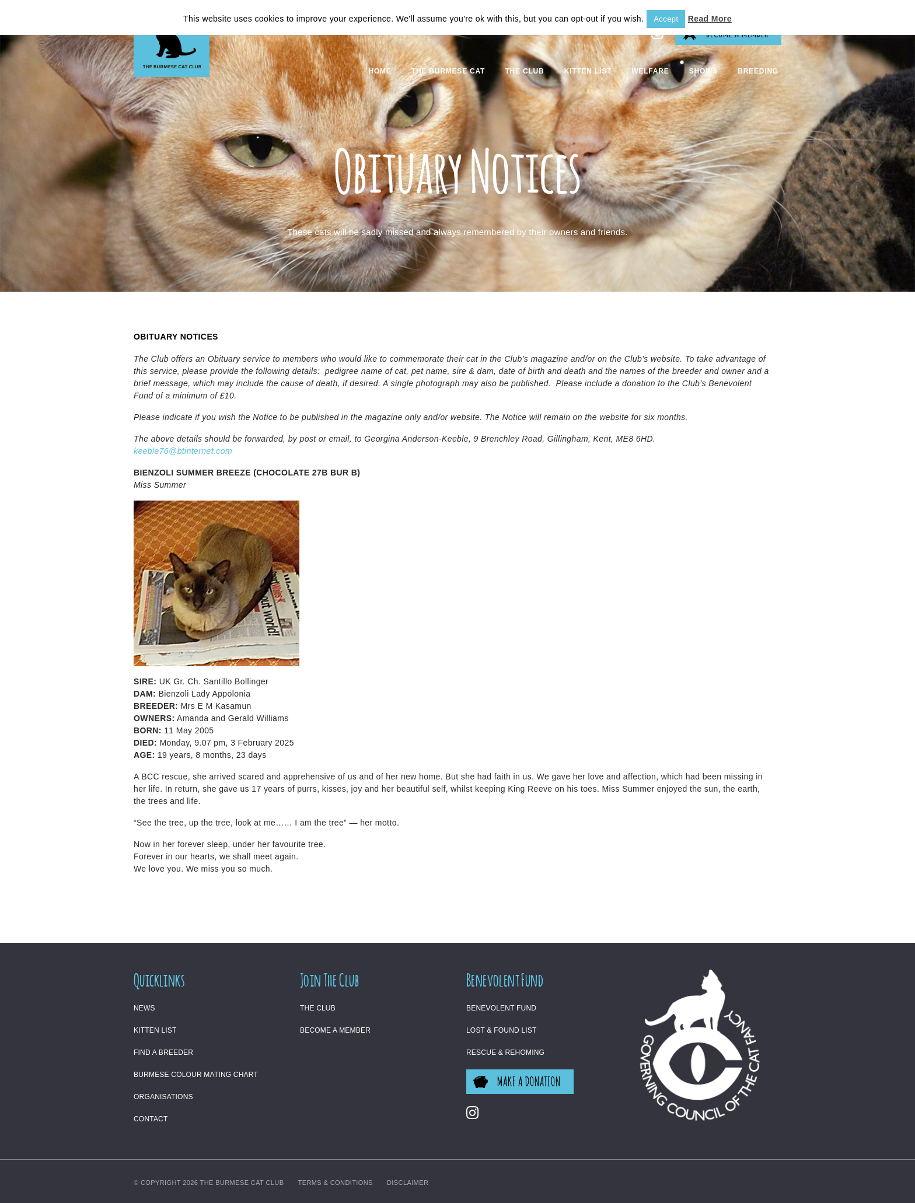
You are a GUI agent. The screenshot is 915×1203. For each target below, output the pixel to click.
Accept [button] (666, 19)
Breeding (758, 71)
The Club (524, 71)
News (144, 1008)
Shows (703, 71)
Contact (151, 1119)
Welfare (650, 71)
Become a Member (335, 1030)
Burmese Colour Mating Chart (196, 1075)
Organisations (163, 1097)
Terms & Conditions (335, 1182)
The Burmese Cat (448, 71)
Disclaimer (407, 1182)
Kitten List (588, 71)
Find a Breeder (163, 1052)
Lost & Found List (501, 1030)
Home (379, 71)
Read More (710, 18)
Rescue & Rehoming (505, 1052)
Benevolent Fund (501, 1008)
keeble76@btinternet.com (183, 451)
